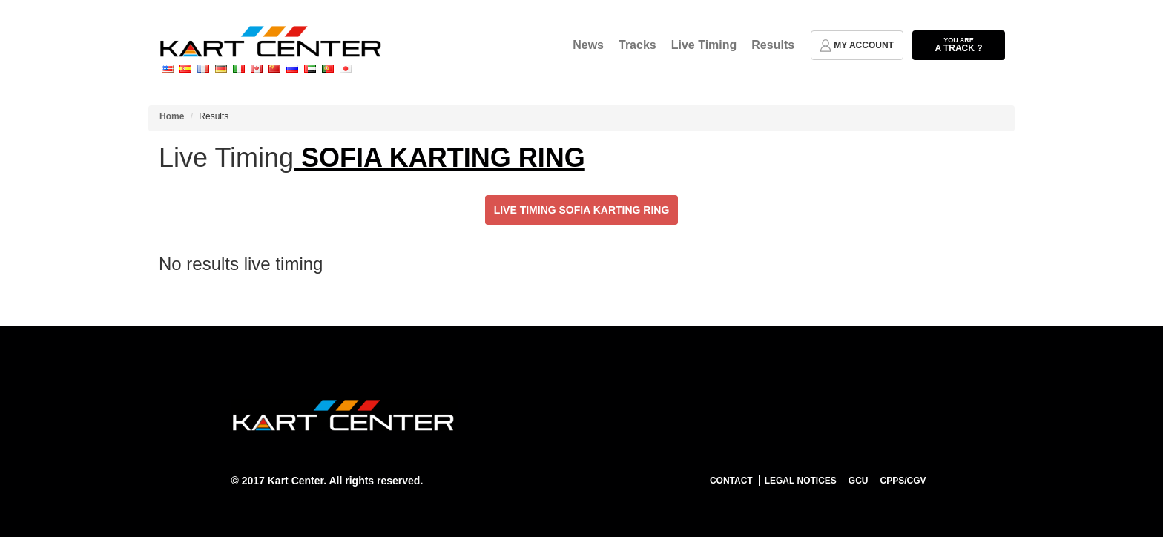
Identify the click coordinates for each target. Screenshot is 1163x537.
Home (171, 116)
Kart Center (295, 481)
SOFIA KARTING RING (439, 157)
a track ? (958, 44)
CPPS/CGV (903, 480)
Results (772, 45)
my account (857, 45)
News (588, 45)
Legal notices (801, 480)
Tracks (637, 45)
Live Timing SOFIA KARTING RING (582, 210)
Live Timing (704, 45)
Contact (731, 480)
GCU (859, 480)
